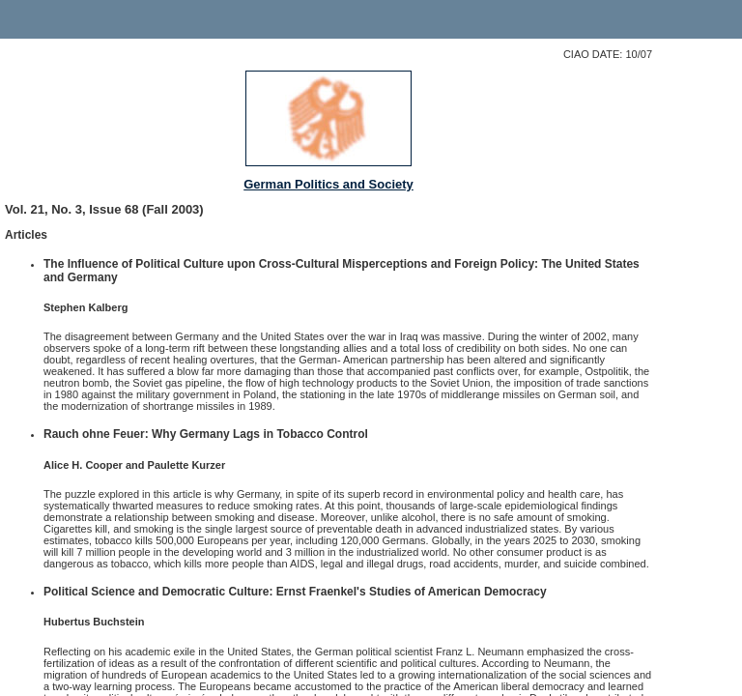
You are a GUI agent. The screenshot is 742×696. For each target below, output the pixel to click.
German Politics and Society (328, 184)
